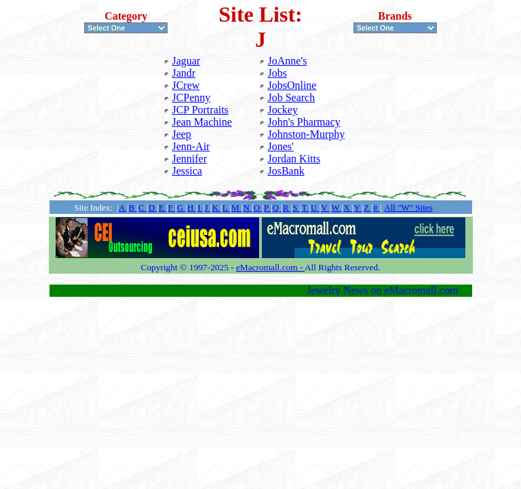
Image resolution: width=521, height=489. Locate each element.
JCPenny (191, 97)
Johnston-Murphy (306, 134)
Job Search (291, 97)
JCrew (185, 85)
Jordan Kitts (293, 158)
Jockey (282, 109)
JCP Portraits (200, 109)
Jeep (181, 134)
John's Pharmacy (303, 122)
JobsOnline (291, 85)
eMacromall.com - (270, 267)
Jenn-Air (191, 146)
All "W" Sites (408, 207)
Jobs (276, 73)
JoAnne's (287, 61)
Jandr (183, 73)
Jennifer (189, 158)
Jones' (280, 146)
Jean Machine (201, 122)
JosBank (285, 171)
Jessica (186, 171)
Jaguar (186, 61)
